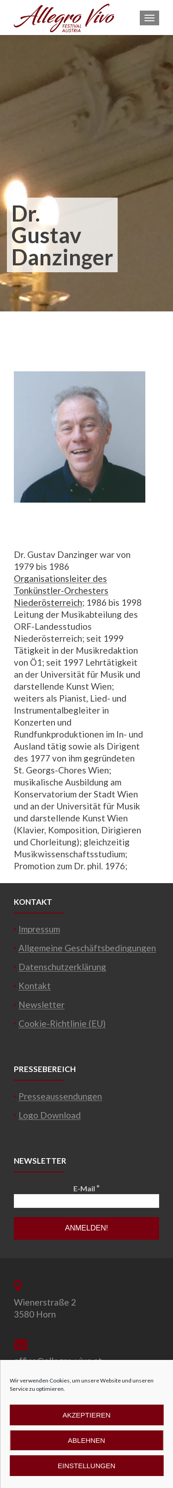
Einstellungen (86, 1466)
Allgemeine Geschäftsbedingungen (87, 948)
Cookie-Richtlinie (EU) (62, 1023)
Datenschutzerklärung (62, 966)
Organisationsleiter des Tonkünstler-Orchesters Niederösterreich (61, 590)
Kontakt (34, 985)
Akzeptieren (86, 1415)
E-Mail (86, 1188)
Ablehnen (86, 1440)
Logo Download (49, 1115)
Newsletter (41, 1004)
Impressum (39, 929)
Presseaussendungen (60, 1096)
